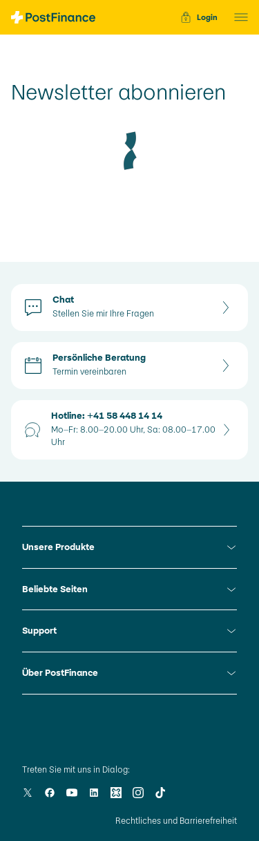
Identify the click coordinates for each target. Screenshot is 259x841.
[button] (237, 17)
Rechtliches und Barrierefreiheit (176, 820)
